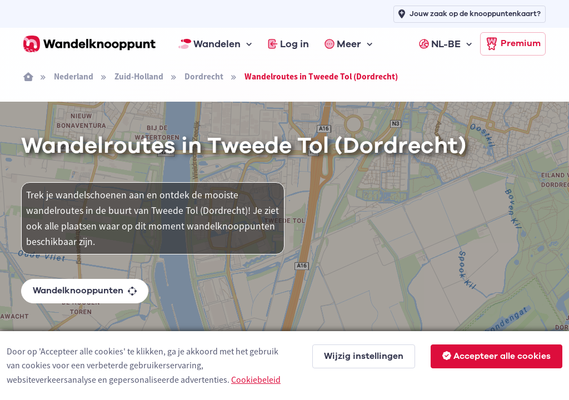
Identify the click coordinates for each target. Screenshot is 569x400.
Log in (288, 44)
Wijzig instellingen (363, 356)
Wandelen (209, 44)
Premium (513, 44)
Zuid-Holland (138, 76)
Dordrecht (203, 76)
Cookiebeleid (256, 379)
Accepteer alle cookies (496, 356)
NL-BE (440, 44)
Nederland (73, 76)
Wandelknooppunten (85, 290)
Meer (343, 44)
